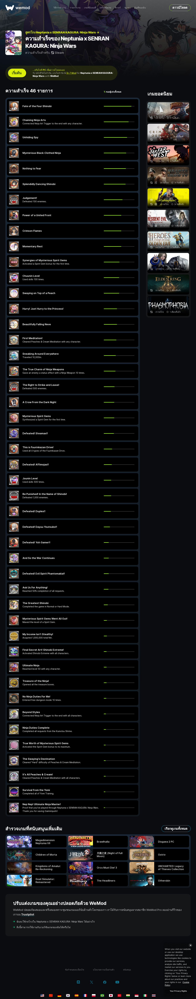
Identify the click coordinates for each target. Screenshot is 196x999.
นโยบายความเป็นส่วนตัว (103, 969)
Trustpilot (27, 914)
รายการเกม (75, 7)
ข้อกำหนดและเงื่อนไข (74, 969)
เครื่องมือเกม (105, 7)
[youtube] (117, 982)
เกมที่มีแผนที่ (90, 7)
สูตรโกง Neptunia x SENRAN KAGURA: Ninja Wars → (62, 32)
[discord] (78, 982)
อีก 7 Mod (71, 73)
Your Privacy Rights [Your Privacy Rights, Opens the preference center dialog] (178, 991)
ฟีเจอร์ (118, 7)
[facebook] (104, 982)
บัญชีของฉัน (140, 7)
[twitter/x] (91, 982)
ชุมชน (127, 7)
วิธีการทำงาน (59, 7)
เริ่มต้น (16, 73)
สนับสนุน (127, 969)
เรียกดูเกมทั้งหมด (176, 829)
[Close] (190, 945)
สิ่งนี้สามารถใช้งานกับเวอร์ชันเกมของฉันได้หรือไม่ (44, 927)
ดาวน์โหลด (179, 7)
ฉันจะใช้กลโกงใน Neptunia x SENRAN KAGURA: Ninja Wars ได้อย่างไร (56, 921)
